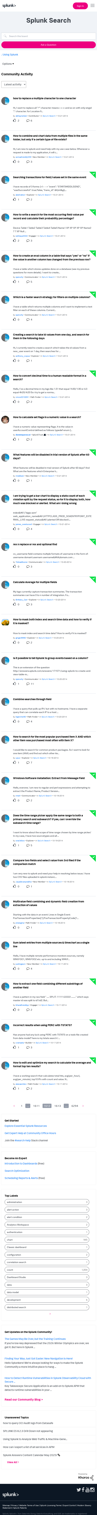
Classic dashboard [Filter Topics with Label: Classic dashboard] (16, 1247)
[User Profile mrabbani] (5, 457)
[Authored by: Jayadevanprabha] (23, 881)
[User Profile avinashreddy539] (5, 138)
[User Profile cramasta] (5, 1027)
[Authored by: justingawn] (20, 964)
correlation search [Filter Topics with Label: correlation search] (16, 1262)
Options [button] (6, 63)
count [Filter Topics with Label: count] (10, 1269)
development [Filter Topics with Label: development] (14, 1299)
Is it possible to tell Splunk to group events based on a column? (50, 658)
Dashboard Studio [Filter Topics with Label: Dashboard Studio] (16, 1277)
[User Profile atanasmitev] (5, 1065)
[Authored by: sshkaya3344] (21, 236)
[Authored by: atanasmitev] (21, 1084)
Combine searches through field (32, 699)
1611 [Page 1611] (36, 1105)
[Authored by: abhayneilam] (21, 116)
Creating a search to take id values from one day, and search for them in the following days (51, 336)
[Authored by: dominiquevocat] (23, 434)
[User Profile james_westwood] (5, 498)
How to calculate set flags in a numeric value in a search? (47, 417)
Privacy (14, 1505)
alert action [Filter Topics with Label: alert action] (13, 1209)
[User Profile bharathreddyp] (5, 986)
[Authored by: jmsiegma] (20, 923)
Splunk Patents (20, 1508)
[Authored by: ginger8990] (21, 638)
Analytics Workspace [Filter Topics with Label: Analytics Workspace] (18, 1224)
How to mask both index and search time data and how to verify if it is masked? (52, 621)
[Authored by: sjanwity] (19, 277)
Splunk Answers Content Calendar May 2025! (30, 1455)
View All (12, 1462)
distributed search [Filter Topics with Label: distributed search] (16, 1307)
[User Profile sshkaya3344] (5, 217)
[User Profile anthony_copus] (5, 337)
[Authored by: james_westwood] (24, 524)
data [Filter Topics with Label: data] (9, 1284)
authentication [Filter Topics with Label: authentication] (14, 1232)
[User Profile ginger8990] (5, 622)
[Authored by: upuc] (18, 758)
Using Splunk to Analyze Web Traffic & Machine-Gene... (35, 1439)
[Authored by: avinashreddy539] (23, 157)
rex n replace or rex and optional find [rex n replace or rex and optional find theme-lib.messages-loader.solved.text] (35, 544)
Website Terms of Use (29, 1505)
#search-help (23, 1140)
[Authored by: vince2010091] (22, 397)
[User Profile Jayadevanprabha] (5, 863)
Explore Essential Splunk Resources (26, 1125)
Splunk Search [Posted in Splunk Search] (49, 116)
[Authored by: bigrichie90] (21, 716)
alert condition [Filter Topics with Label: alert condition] (14, 1217)
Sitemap (6, 1505)
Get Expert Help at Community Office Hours (30, 1133)
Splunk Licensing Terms (50, 1505)
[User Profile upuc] (5, 739)
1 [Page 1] (22, 1105)
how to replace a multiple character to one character (44, 98)
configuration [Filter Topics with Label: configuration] (14, 1254)
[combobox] (48, 36)
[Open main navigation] (93, 5)
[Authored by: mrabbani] (20, 476)
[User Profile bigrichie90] (5, 701)
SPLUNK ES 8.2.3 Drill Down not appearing (28, 1431)
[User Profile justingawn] (5, 945)
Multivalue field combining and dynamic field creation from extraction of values (48, 903)
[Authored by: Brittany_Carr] (21, 599)
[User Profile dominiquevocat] (5, 419)
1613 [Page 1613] (57, 1105)
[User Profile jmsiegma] (5, 904)
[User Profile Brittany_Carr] (5, 584)
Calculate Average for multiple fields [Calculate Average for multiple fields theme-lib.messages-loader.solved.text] (35, 582)
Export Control (69, 1505)
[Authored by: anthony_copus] (23, 356)
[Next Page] (82, 1106)
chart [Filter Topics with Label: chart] (10, 1239)
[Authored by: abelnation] (20, 195)
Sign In (80, 5)
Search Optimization (17, 1170)
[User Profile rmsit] (5, 780)
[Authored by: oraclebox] (20, 840)
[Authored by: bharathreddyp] (22, 1005)
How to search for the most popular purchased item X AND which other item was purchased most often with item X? (52, 738)
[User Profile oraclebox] (5, 818)
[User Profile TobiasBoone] (5, 546)
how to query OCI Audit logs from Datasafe (28, 1423)
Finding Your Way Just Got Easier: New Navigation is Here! (39, 1358)
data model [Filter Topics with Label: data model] (13, 1292)
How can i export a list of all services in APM (28, 1447)
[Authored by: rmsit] (18, 795)
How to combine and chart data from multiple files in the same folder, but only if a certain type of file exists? (50, 137)
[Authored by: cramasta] (20, 1042)
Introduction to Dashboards (21, 1163)
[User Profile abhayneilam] (5, 100)
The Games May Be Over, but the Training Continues (35, 1338)
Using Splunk (10, 54)
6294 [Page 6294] (75, 1105)
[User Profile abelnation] (5, 179)
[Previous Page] (14, 1106)
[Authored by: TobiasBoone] (21, 562)
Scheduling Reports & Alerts (21, 1178)
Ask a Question (48, 44)
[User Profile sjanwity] (5, 258)
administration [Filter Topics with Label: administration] (14, 1202)
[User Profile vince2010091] (5, 378)
